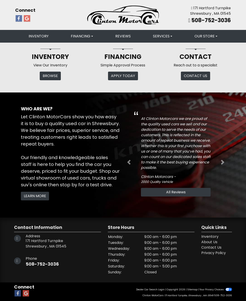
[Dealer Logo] (123, 14)
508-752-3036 (210, 20)
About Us (209, 242)
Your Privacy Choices (215, 289)
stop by (68, 185)
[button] (128, 162)
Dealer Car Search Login (150, 289)
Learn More (35, 196)
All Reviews (176, 192)
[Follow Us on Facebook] (19, 18)
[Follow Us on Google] (27, 18)
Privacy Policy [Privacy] (213, 252)
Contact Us (211, 247)
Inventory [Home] (210, 236)
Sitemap (192, 289)
